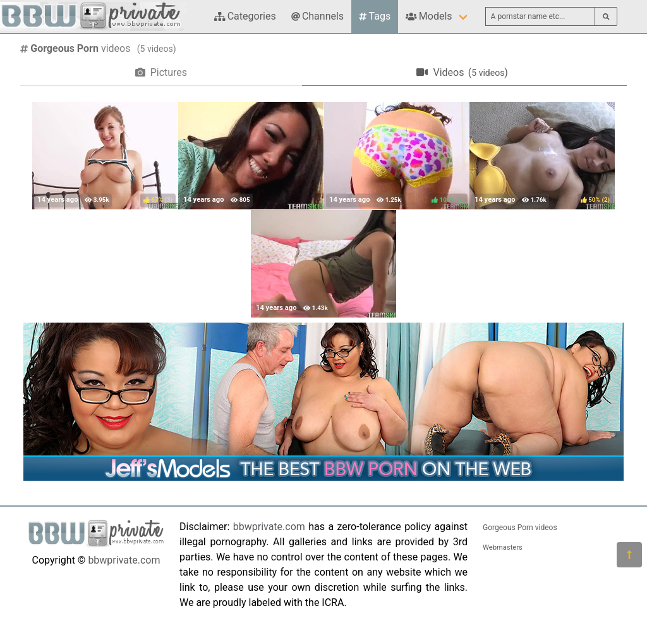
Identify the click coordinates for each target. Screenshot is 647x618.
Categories (245, 16)
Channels (317, 16)
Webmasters (503, 547)
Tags (374, 16)
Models (429, 16)
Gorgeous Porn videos (520, 527)
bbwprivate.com (124, 560)
